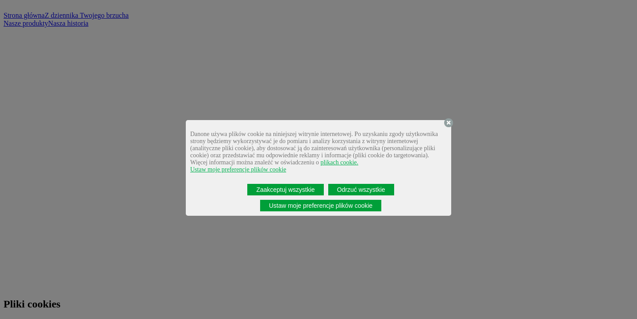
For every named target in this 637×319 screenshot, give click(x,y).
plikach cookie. (339, 162)
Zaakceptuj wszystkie (285, 189)
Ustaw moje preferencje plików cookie (238, 169)
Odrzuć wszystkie (361, 189)
